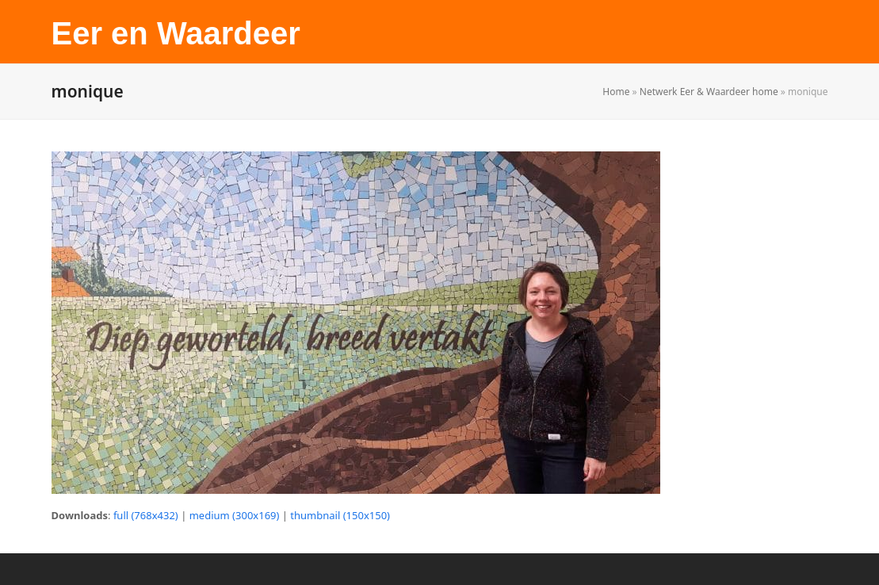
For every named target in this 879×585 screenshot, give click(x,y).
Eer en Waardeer (176, 33)
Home (615, 91)
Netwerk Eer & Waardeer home (709, 91)
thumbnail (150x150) (340, 515)
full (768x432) (145, 515)
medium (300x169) (234, 515)
